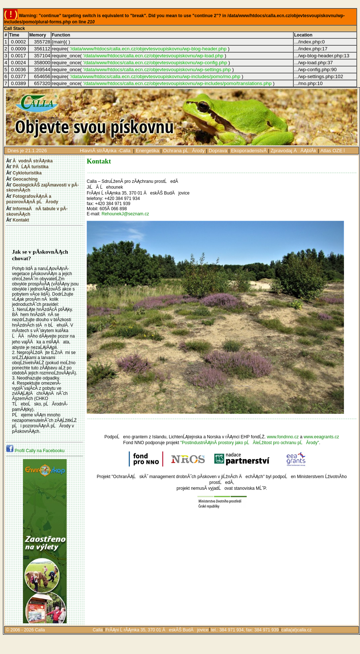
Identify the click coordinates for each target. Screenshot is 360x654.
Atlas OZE (331, 150)
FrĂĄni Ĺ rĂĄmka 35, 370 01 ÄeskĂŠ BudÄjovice (156, 629)
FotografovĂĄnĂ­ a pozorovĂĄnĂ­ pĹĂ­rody (32, 199)
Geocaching (25, 179)
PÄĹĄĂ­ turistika (30, 166)
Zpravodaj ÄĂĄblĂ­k (294, 150)
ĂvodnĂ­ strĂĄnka (33, 161)
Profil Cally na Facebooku (35, 450)
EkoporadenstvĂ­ (249, 150)
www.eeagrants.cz (321, 436)
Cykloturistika (27, 173)
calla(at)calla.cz (296, 629)
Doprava (218, 150)
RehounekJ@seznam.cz (125, 213)
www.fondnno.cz (282, 436)
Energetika (147, 150)
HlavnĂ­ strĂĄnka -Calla (106, 150)
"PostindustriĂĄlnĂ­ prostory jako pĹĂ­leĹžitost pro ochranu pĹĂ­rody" (249, 442)
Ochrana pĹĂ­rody (183, 150)
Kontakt (21, 220)
